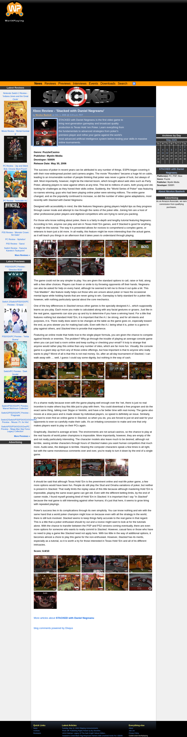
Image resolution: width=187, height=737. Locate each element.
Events (93, 83)
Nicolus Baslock (44, 115)
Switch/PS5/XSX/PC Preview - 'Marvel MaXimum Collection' (15, 407)
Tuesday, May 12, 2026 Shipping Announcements (80, 728)
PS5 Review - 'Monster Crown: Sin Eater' (15, 233)
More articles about (64, 617)
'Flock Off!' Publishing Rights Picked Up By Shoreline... (82, 731)
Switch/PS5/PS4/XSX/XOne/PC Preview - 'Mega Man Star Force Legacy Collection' (15, 428)
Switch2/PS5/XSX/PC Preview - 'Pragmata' (15, 414)
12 (167, 153)
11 (163, 153)
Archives (36, 731)
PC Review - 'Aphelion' (15, 239)
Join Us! (132, 731)
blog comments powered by (53, 628)
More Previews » (22, 436)
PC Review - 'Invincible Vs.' (15, 201)
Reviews (50, 83)
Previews (64, 83)
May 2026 (171, 140)
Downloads (108, 83)
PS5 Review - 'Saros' (15, 244)
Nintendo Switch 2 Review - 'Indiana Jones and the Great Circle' (15, 96)
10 (158, 153)
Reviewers (37, 733)
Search (122, 83)
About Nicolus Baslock (171, 191)
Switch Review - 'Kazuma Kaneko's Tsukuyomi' (15, 249)
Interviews (79, 83)
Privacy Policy (134, 733)
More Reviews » (22, 255)
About (131, 728)
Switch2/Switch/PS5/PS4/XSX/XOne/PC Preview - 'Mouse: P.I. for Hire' (19, 421)
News (35, 728)
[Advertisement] (93, 52)
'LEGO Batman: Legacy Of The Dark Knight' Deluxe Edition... (84, 733)
